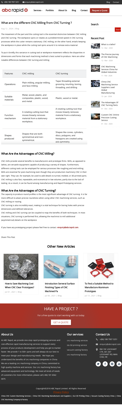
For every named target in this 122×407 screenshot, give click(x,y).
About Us (62, 10)
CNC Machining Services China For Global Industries (109, 69)
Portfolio (50, 10)
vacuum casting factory (77, 350)
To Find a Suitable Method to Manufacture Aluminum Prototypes (99, 287)
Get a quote (61, 322)
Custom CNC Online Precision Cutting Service (110, 117)
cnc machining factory (77, 354)
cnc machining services (77, 340)
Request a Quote (99, 10)
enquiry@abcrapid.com (34, 2)
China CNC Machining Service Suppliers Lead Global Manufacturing (109, 87)
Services (37, 10)
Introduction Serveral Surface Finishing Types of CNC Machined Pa (60, 287)
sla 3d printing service (77, 345)
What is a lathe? (108, 44)
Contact (116, 2)
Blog (108, 2)
